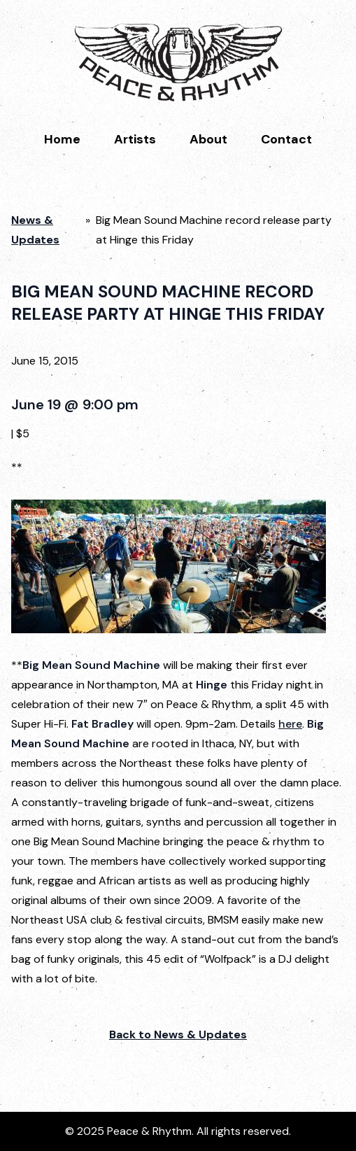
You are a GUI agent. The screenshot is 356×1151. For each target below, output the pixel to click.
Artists (135, 139)
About (208, 139)
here (290, 723)
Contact (286, 139)
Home (62, 139)
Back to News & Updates (178, 1034)
